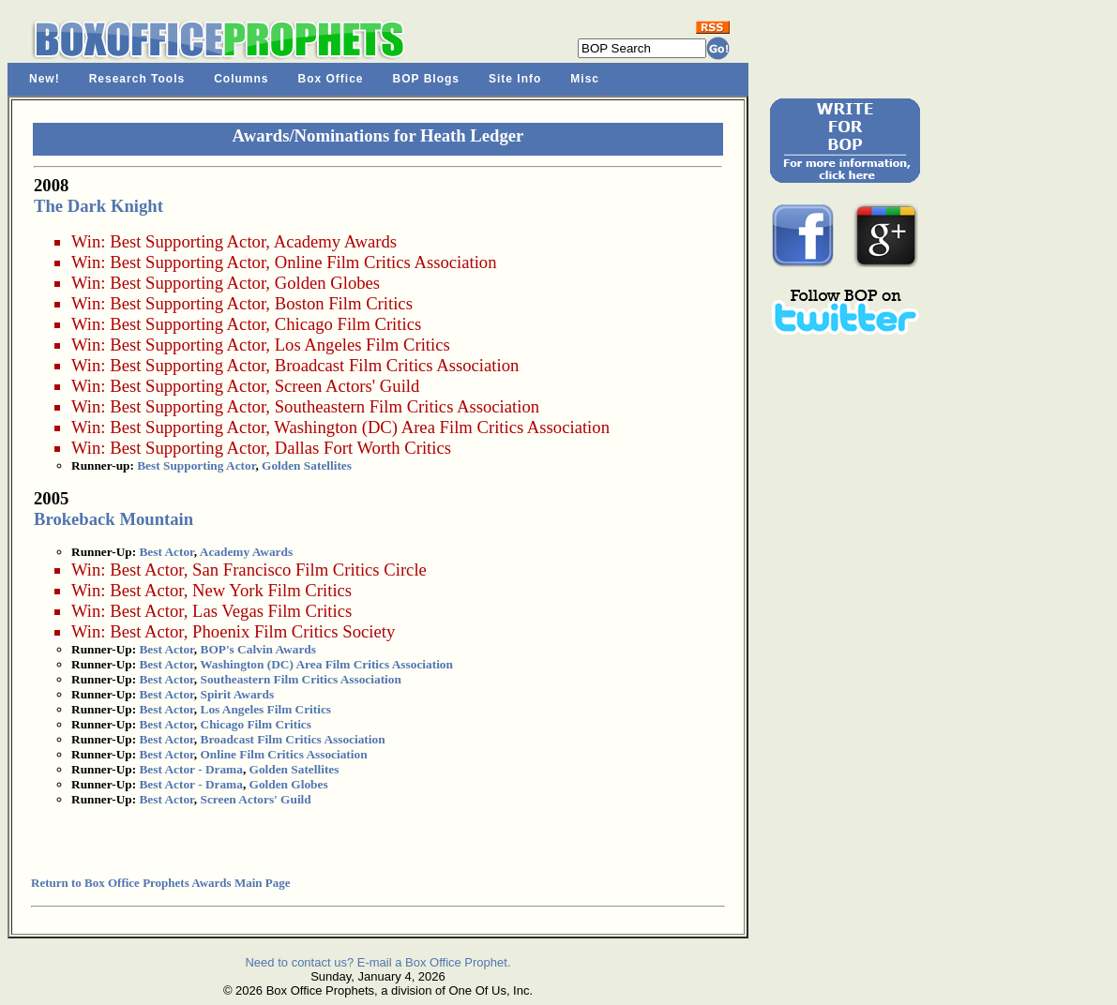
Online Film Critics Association (386, 262)
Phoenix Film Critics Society (293, 631)
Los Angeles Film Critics (362, 344)
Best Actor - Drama (190, 769)
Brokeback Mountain (113, 519)
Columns (241, 78)
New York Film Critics (272, 590)
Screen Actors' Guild (347, 386)
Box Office (331, 78)
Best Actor (166, 552)
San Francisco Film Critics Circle (309, 569)
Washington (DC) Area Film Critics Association (442, 427)
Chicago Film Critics (348, 324)
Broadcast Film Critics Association (397, 365)
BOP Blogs (426, 78)
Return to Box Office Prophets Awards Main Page (160, 883)
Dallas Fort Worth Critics (363, 448)
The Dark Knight (98, 206)
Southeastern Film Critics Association (407, 406)
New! (44, 78)
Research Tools (137, 78)
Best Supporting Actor (187, 241)
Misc (584, 78)
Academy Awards (335, 241)
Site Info (515, 78)
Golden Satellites (307, 465)
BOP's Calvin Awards (258, 649)
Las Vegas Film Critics (272, 611)
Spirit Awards (238, 694)
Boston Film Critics (344, 303)
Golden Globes (327, 282)
